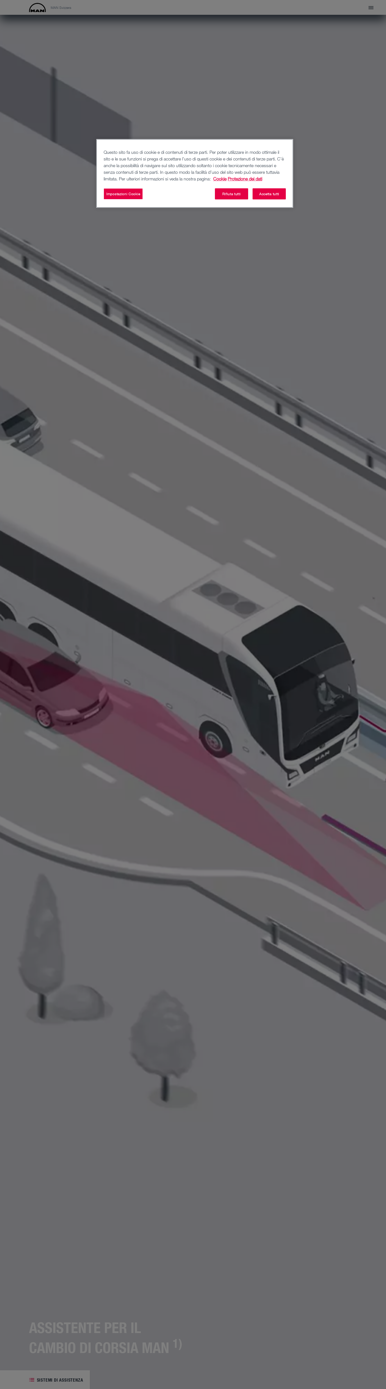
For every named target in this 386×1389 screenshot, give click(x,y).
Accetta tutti (269, 194)
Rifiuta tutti (231, 194)
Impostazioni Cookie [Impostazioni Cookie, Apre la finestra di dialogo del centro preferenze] (123, 194)
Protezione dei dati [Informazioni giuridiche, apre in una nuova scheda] (245, 178)
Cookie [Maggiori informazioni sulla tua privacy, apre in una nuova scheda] (219, 178)
